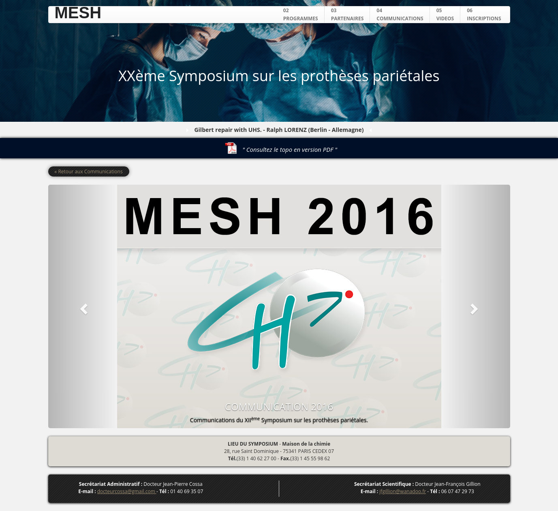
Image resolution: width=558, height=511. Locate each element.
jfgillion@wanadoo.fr (402, 491)
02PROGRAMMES (300, 14)
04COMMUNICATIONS (399, 14)
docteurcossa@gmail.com (126, 491)
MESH (78, 12)
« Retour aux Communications (88, 171)
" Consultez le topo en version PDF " (289, 149)
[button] (83, 306)
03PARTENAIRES (347, 14)
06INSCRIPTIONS (484, 14)
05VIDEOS (445, 14)
